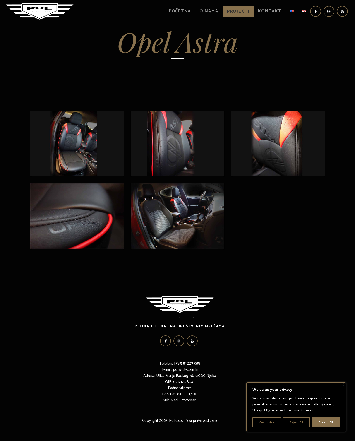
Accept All (326, 422)
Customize (266, 422)
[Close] (343, 384)
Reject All (296, 422)
